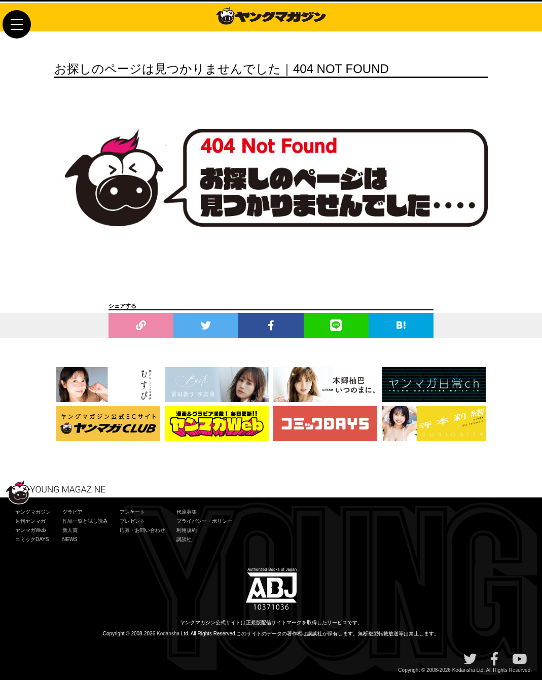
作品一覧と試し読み (85, 521)
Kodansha (168, 633)
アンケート (132, 512)
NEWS (70, 539)
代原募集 (186, 512)
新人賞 (70, 530)
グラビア (72, 512)
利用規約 (186, 530)
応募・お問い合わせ (142, 530)
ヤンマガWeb (30, 530)
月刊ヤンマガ (30, 521)
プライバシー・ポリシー (204, 521)
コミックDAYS (32, 539)
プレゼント (132, 521)
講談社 (184, 539)
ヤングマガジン (33, 512)
